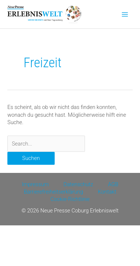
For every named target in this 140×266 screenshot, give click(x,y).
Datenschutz (78, 184)
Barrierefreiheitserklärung (53, 191)
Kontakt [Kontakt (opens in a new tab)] (107, 191)
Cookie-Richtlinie (69, 199)
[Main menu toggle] (125, 14)
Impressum (35, 184)
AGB (113, 184)
